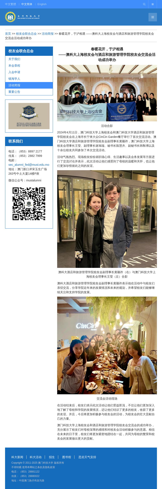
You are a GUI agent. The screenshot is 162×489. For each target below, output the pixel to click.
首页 (8, 33)
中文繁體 (10, 4)
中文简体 (26, 4)
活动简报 (48, 33)
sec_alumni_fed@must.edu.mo (28, 164)
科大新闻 (17, 457)
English (42, 4)
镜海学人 (14, 78)
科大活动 (36, 457)
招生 (52, 457)
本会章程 (14, 65)
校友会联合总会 (26, 33)
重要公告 (14, 91)
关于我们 (14, 59)
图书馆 (66, 457)
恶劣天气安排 (87, 457)
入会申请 (14, 72)
